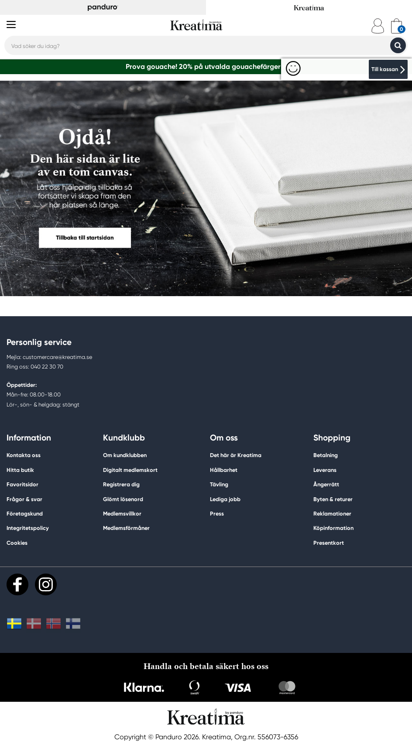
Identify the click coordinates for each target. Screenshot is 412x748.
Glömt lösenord (123, 499)
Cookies (17, 543)
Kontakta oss (24, 455)
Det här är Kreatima (235, 455)
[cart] (396, 26)
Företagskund (25, 513)
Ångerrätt (326, 484)
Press (217, 513)
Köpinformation (333, 528)
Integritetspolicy (28, 528)
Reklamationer (332, 513)
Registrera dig (121, 484)
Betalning (325, 455)
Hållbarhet (223, 470)
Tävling (219, 484)
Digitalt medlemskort (130, 470)
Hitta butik (20, 470)
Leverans (324, 470)
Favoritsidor (22, 484)
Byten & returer (333, 499)
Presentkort (328, 543)
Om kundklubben (125, 455)
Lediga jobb (225, 499)
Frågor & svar (24, 499)
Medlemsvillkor (122, 513)
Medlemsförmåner (126, 528)
